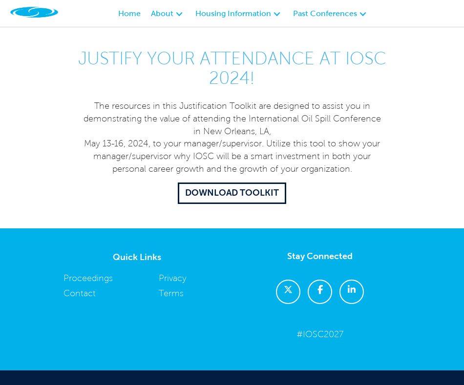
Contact (79, 293)
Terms (171, 293)
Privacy (173, 278)
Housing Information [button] (234, 13)
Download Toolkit (232, 193)
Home (129, 13)
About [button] (163, 13)
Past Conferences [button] (326, 13)
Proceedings (88, 278)
